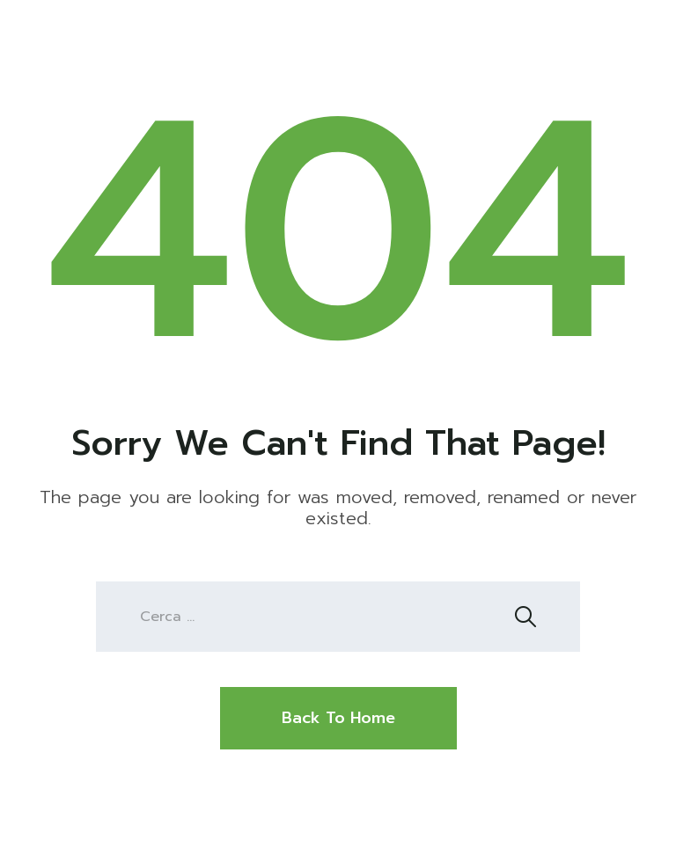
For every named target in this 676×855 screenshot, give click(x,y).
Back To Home (338, 717)
